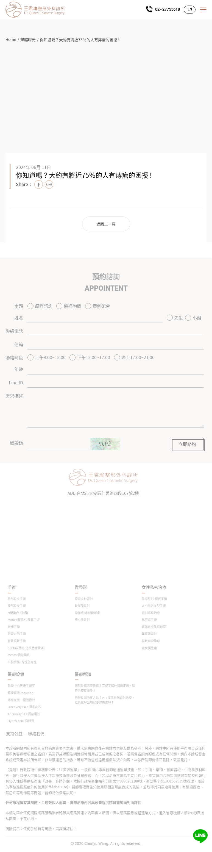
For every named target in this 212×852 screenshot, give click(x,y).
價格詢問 (68, 305)
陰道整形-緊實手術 (154, 598)
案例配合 (97, 305)
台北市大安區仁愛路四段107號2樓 (108, 493)
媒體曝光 (28, 39)
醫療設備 (16, 674)
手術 (12, 587)
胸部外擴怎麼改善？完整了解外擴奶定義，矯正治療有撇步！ (105, 688)
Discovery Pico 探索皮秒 (24, 706)
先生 (175, 317)
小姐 (193, 317)
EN (190, 9)
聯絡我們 (36, 734)
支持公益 (14, 734)
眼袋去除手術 (17, 633)
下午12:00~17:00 (89, 357)
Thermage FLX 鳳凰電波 (24, 714)
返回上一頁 (106, 224)
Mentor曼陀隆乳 (19, 655)
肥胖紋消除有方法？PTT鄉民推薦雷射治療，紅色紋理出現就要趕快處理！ (105, 700)
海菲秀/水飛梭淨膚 (87, 612)
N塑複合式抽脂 (18, 612)
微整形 (81, 587)
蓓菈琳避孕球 (151, 641)
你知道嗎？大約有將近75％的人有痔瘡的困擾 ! (79, 39)
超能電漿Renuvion (21, 692)
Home (10, 39)
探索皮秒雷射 (84, 598)
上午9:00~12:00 (46, 357)
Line (49, 184)
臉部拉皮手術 (17, 598)
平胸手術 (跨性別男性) (23, 662)
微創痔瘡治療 (151, 612)
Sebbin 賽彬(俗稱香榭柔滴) (26, 648)
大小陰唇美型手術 (154, 605)
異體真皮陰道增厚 (154, 627)
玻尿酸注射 (82, 605)
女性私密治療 (154, 587)
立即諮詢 (187, 444)
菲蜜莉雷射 (149, 633)
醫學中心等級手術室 (21, 685)
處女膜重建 (149, 648)
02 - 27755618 (167, 9)
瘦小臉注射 (82, 619)
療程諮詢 (39, 305)
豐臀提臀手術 (17, 641)
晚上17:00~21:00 (134, 357)
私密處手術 (149, 619)
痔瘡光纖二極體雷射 (21, 700)
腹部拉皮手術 (17, 605)
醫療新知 (83, 674)
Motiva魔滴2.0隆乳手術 (24, 619)
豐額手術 (14, 627)
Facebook (38, 184)
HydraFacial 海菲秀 (21, 720)
